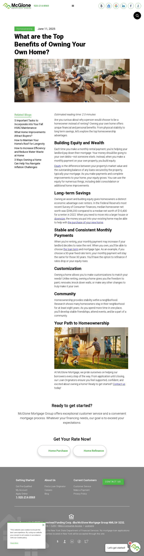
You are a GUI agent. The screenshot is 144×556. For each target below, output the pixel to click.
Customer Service (82, 486)
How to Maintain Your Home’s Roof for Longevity (29, 142)
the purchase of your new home (85, 222)
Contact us (119, 384)
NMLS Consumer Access (70, 526)
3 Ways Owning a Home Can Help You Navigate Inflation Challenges (27, 163)
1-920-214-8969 (25, 497)
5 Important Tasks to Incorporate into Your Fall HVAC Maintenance (28, 124)
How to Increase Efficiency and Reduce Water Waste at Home (29, 152)
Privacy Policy (80, 493)
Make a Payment (82, 490)
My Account (21, 490)
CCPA (45, 526)
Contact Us (113, 481)
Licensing (89, 526)
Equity (57, 166)
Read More (14, 543)
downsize (59, 218)
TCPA (53, 526)
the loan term (70, 249)
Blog (47, 493)
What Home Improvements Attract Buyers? (30, 134)
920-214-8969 (41, 5)
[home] (17, 6)
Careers (48, 490)
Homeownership (24, 29)
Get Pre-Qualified (24, 486)
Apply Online (21, 493)
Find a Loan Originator (55, 486)
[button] (73, 5)
